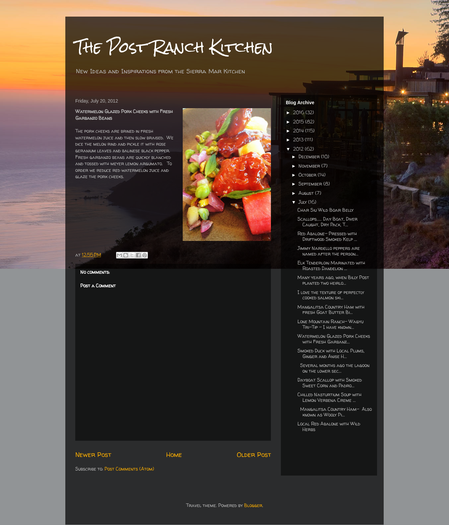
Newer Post (93, 454)
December (309, 156)
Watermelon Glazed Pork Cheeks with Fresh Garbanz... (333, 339)
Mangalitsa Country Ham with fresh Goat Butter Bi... (330, 310)
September (310, 184)
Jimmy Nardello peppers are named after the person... (328, 251)
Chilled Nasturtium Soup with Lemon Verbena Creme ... (329, 397)
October (308, 175)
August (306, 193)
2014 (299, 130)
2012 (299, 149)
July (303, 202)
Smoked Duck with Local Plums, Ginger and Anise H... (330, 353)
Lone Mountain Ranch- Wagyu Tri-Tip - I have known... (330, 324)
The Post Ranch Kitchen (174, 47)
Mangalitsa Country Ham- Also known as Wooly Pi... (334, 412)
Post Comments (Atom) (129, 469)
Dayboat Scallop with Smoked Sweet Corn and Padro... (329, 383)
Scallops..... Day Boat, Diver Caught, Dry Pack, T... (327, 222)
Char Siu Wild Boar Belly (325, 210)
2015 (299, 121)
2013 (299, 139)
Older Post (254, 454)
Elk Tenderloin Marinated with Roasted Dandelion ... (331, 265)
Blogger (253, 505)
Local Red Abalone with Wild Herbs (328, 426)
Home (174, 454)
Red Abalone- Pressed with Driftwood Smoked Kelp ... (327, 236)
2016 (299, 112)
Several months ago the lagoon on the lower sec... (333, 368)
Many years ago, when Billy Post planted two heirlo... (333, 280)
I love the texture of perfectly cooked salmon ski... (330, 295)
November (309, 166)
